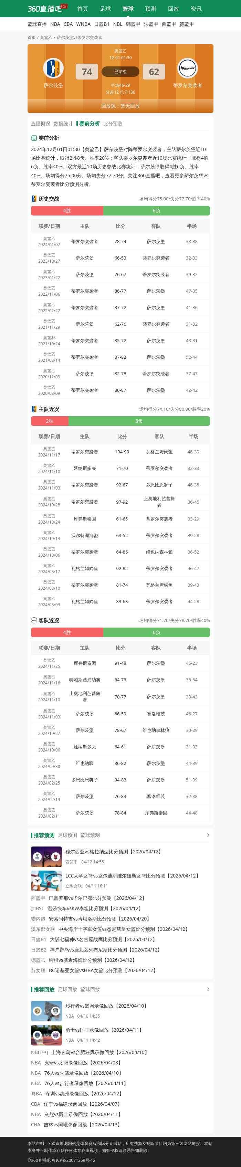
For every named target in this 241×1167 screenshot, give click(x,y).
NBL (117, 24)
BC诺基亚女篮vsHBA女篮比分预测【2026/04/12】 (103, 970)
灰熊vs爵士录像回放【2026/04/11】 (83, 1114)
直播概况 (40, 123)
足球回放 (67, 989)
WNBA (83, 24)
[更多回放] (207, 989)
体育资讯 (196, 8)
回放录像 (173, 8)
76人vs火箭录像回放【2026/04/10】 (84, 1073)
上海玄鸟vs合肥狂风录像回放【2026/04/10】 (100, 1052)
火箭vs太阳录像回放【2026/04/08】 (83, 1062)
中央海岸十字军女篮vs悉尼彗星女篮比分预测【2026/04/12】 (124, 929)
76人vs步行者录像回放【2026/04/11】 (86, 1083)
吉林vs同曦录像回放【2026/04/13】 (83, 1124)
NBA (55, 24)
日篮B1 (101, 24)
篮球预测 (90, 835)
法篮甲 (151, 24)
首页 (32, 37)
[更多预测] (207, 835)
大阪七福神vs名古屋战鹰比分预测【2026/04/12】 (103, 939)
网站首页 (82, 8)
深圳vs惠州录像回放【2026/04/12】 (84, 1093)
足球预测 (67, 835)
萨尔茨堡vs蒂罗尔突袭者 (79, 37)
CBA (68, 24)
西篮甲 (169, 24)
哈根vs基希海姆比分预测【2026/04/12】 (93, 960)
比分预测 (150, 8)
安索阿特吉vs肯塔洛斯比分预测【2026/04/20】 (100, 918)
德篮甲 (187, 24)
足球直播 (105, 8)
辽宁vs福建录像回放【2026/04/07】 (83, 1104)
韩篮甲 (133, 24)
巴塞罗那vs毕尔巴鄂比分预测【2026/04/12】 (98, 898)
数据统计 (63, 123)
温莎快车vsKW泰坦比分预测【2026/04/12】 (95, 908)
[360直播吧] (45, 8)
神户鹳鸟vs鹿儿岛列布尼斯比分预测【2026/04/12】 (106, 949)
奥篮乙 (46, 37)
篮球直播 (128, 8)
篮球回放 (90, 989)
